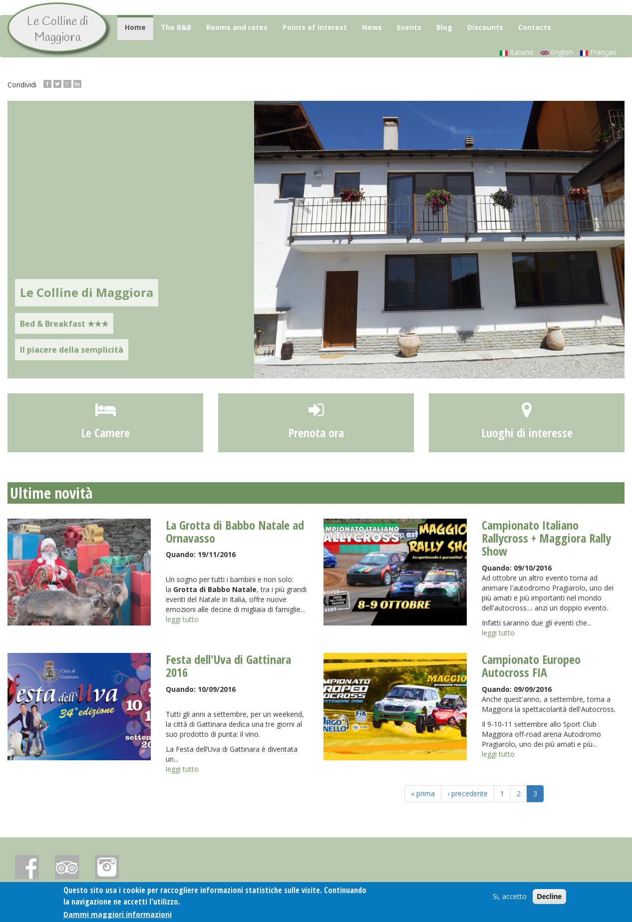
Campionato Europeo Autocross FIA (531, 665)
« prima (423, 793)
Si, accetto (510, 897)
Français (598, 52)
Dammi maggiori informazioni (117, 915)
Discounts (485, 27)
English (557, 52)
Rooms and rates (237, 27)
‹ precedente (467, 793)
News (372, 27)
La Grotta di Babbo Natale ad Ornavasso (235, 531)
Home (135, 27)
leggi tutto (182, 619)
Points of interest (315, 27)
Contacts (534, 27)
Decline (549, 897)
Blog (444, 27)
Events (409, 27)
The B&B (176, 27)
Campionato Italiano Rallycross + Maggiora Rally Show (546, 538)
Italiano (517, 52)
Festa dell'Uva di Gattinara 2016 (228, 665)
